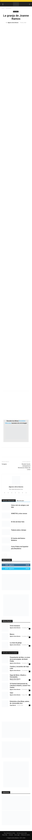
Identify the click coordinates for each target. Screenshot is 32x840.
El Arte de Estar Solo (17, 522)
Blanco (12, 634)
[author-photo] (16, 484)
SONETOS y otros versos (19, 513)
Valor (11, 693)
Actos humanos (15, 626)
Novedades (8, 8)
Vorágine (4, 464)
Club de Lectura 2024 (22, 833)
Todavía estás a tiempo (18, 530)
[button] (3, 4)
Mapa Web (4, 835)
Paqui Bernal (13, 705)
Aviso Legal (17, 835)
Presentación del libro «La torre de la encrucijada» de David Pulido (20, 659)
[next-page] (5, 555)
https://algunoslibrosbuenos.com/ (16, 489)
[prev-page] (3, 555)
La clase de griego (16, 643)
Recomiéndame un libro (9, 833)
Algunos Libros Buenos (13, 22)
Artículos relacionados (9, 500)
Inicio (3, 8)
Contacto (11, 835)
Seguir (27, 565)
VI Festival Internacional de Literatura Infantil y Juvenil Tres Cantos (20, 685)
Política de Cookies (25, 835)
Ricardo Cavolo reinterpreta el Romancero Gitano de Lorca (24, 466)
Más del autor (20, 500)
